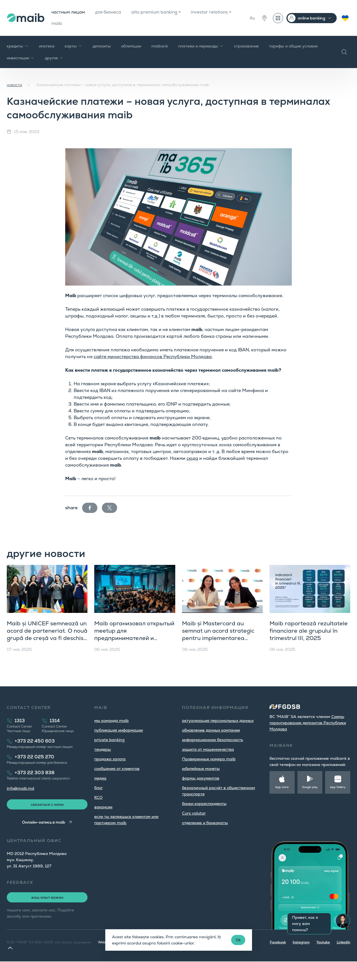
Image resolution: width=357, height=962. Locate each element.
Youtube (323, 943)
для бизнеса (108, 12)
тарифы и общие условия (293, 46)
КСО (98, 797)
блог (98, 788)
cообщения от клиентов (116, 768)
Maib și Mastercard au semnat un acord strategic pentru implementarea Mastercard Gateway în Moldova (218, 638)
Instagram (301, 943)
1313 (20, 721)
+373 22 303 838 (34, 773)
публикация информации (118, 730)
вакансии (103, 807)
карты (73, 46)
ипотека (46, 46)
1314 (55, 721)
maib (107, 24)
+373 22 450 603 (35, 741)
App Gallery (338, 787)
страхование (246, 46)
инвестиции (21, 58)
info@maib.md (20, 788)
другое (54, 58)
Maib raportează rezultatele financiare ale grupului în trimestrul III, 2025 (309, 631)
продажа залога (110, 759)
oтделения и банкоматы (205, 823)
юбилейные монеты (201, 768)
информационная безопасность (212, 740)
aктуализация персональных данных (218, 720)
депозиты (102, 46)
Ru (252, 18)
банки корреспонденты (204, 803)
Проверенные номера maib (209, 759)
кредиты (18, 46)
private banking (109, 740)
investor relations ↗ (71, 24)
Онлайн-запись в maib (43, 822)
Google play (310, 787)
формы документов (200, 778)
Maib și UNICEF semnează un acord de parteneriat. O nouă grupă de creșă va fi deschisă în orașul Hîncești (47, 634)
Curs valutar (194, 813)
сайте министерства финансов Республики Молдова (153, 357)
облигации (131, 46)
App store (282, 787)
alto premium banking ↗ (158, 12)
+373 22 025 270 (34, 757)
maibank (159, 46)
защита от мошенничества (208, 749)
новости (14, 85)
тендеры (102, 749)
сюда (192, 459)
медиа (100, 778)
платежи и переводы (201, 46)
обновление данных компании (211, 730)
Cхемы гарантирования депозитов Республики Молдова (308, 723)
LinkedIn (343, 943)
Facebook (278, 943)
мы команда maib (111, 720)
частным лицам (68, 12)
